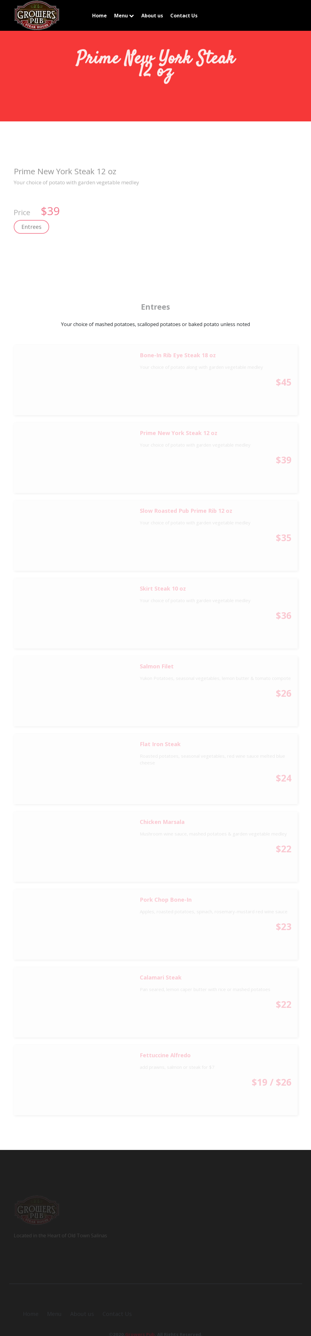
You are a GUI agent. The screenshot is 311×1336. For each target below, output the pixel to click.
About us (152, 15)
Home (99, 15)
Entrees (31, 231)
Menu (124, 15)
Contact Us (183, 15)
